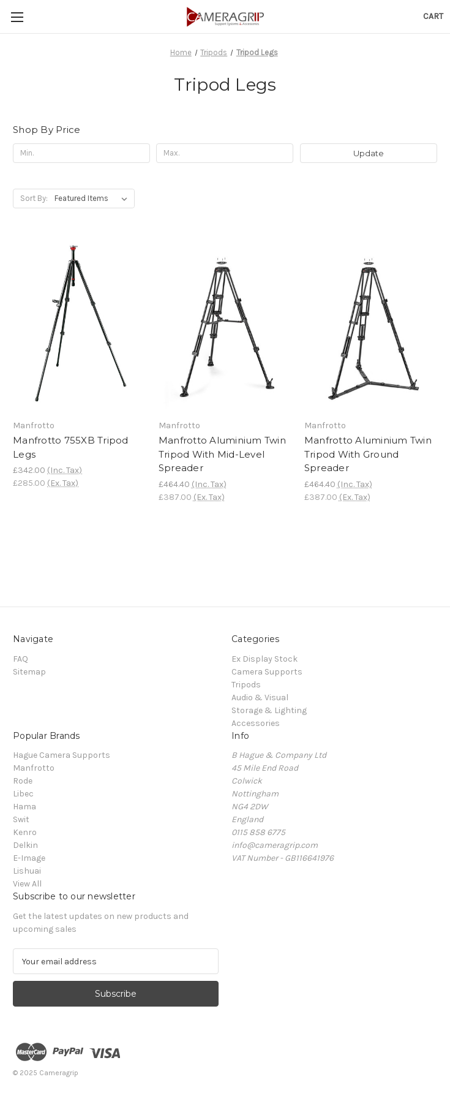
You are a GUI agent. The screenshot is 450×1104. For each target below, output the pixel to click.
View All (27, 884)
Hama (24, 806)
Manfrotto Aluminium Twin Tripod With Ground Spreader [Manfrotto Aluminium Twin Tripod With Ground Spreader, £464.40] (368, 454)
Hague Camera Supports (61, 755)
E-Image (29, 858)
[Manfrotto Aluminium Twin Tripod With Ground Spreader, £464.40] (370, 325)
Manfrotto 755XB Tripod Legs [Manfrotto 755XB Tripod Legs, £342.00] (71, 447)
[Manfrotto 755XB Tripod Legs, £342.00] (79, 325)
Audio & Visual (259, 697)
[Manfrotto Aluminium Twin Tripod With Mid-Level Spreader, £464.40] (225, 325)
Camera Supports (266, 672)
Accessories (255, 723)
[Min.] (81, 153)
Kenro (25, 832)
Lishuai (27, 871)
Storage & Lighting (269, 710)
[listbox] (93, 198)
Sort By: (34, 198)
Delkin (25, 845)
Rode (22, 781)
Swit (21, 819)
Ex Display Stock (264, 659)
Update (368, 153)
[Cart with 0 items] (433, 16)
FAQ (20, 659)
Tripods (246, 684)
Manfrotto (33, 768)
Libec (23, 793)
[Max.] (224, 153)
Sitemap (29, 672)
